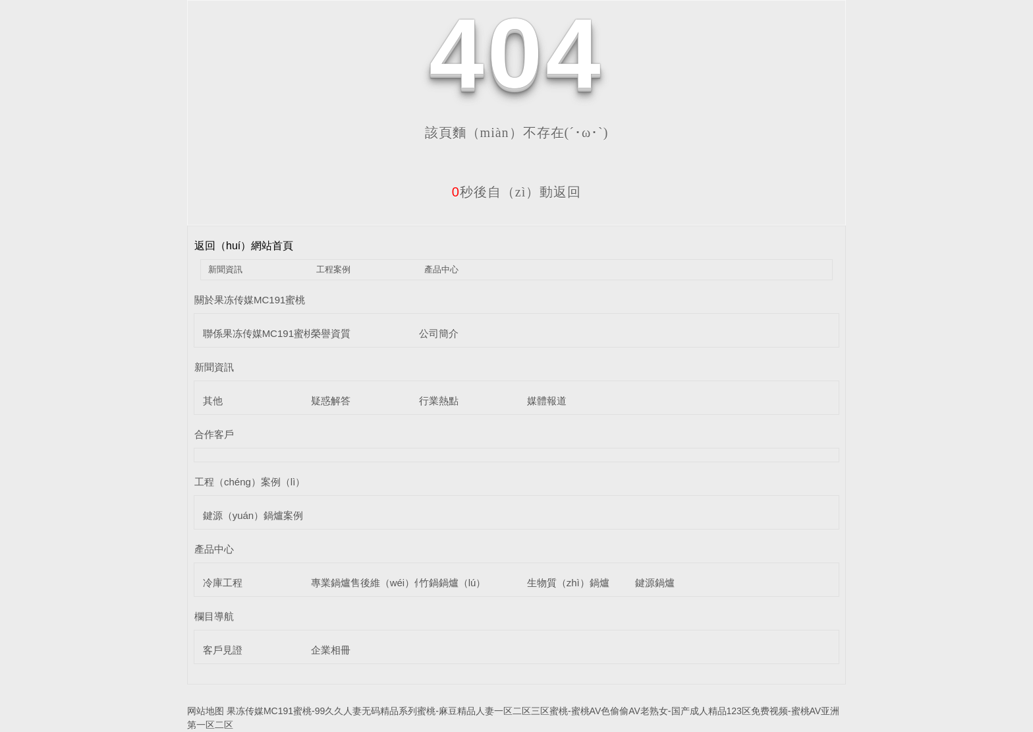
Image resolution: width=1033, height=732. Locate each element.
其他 (213, 400)
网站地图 (205, 711)
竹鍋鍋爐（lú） (452, 582)
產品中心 (441, 269)
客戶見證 (222, 650)
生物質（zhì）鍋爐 (568, 582)
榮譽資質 (330, 333)
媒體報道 (547, 400)
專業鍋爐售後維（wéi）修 (368, 582)
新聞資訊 (225, 269)
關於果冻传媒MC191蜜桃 (249, 299)
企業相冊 (330, 650)
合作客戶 (214, 434)
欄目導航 (214, 616)
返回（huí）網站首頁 (243, 245)
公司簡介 (439, 333)
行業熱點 (439, 400)
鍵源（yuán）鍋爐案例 (253, 515)
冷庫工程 (222, 582)
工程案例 (333, 269)
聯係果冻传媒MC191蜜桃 (258, 333)
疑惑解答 (330, 400)
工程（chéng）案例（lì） (249, 481)
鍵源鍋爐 (655, 582)
